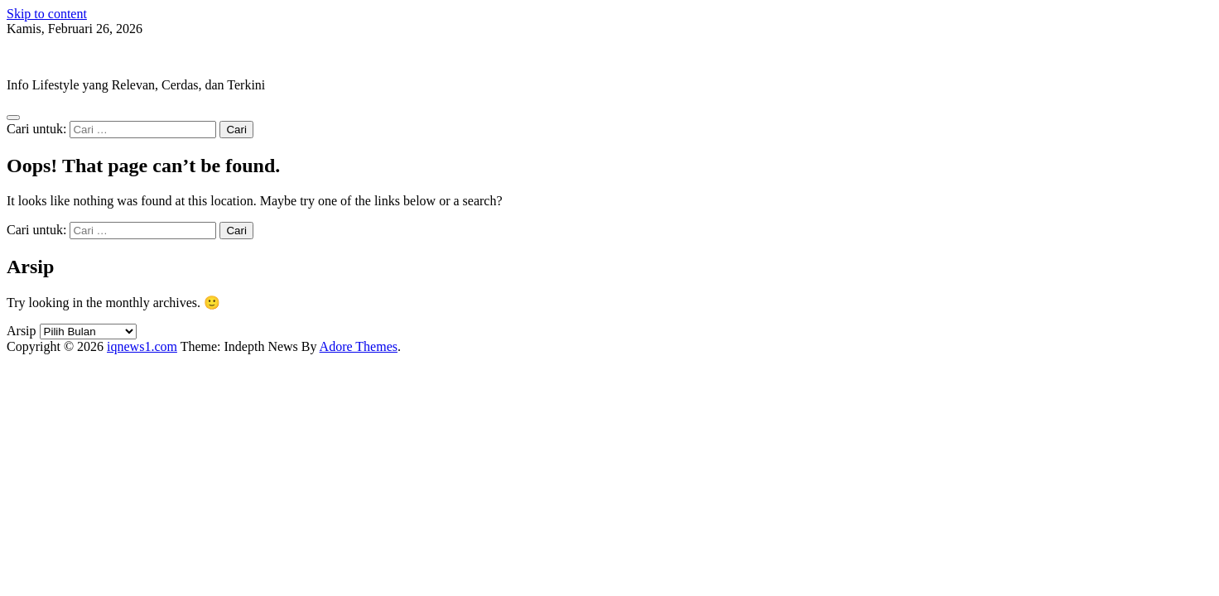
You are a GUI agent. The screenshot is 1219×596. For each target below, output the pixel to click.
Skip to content (47, 14)
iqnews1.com (42, 57)
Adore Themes (359, 346)
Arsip (21, 331)
